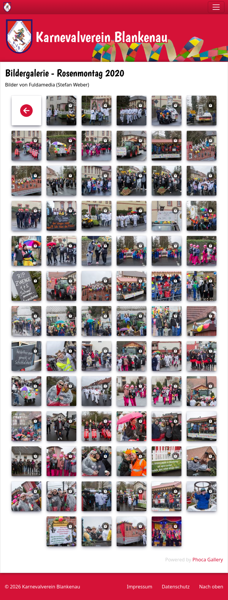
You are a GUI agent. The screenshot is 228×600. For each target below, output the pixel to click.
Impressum (139, 586)
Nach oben (211, 586)
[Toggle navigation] (216, 7)
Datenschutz (176, 586)
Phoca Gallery (207, 559)
